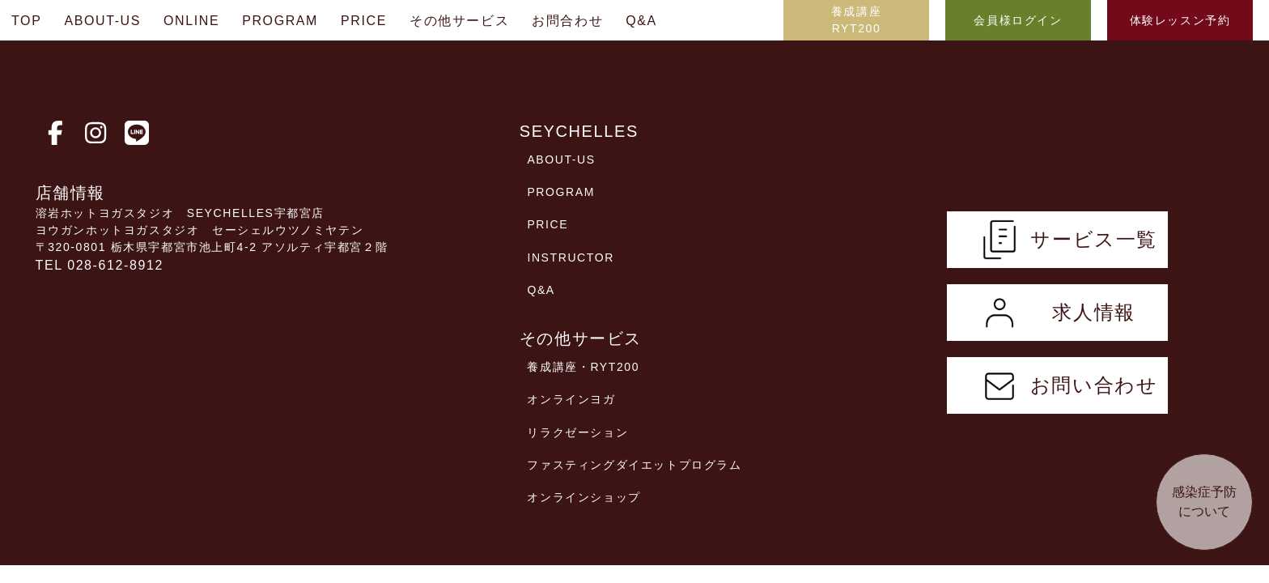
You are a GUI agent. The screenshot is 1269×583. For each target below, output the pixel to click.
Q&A (641, 21)
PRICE (364, 21)
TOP (26, 21)
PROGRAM (280, 21)
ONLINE (191, 21)
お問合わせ (567, 21)
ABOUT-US (102, 21)
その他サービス (459, 21)
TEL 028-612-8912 (99, 265)
